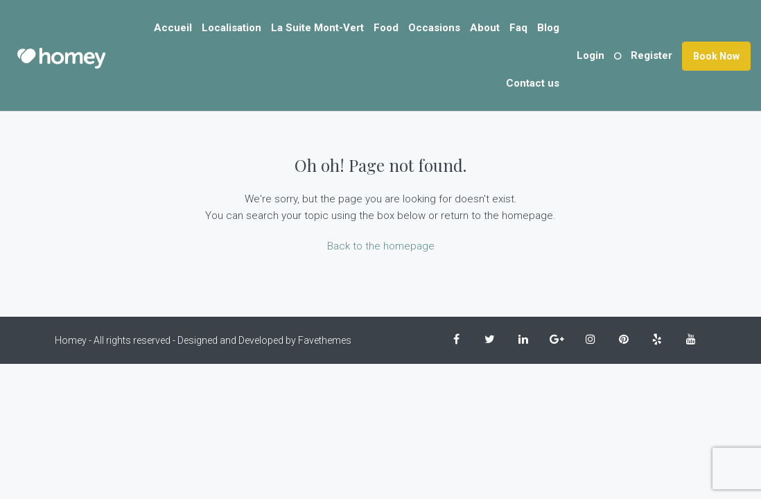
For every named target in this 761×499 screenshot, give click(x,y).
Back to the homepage (381, 246)
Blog (548, 27)
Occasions (434, 27)
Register (651, 55)
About (485, 27)
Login (590, 55)
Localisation (231, 27)
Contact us (532, 83)
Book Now (716, 56)
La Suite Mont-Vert (317, 27)
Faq (518, 27)
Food (386, 27)
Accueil (173, 27)
